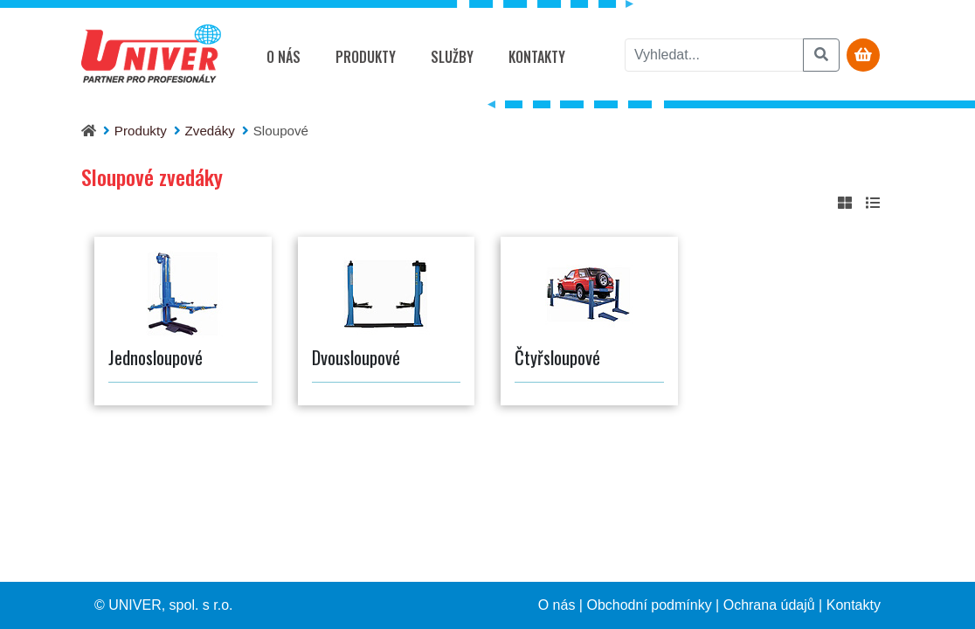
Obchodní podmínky (648, 605)
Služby (452, 56)
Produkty (365, 56)
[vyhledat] (714, 55)
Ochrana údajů (769, 605)
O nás (283, 56)
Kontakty (536, 56)
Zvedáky (210, 130)
